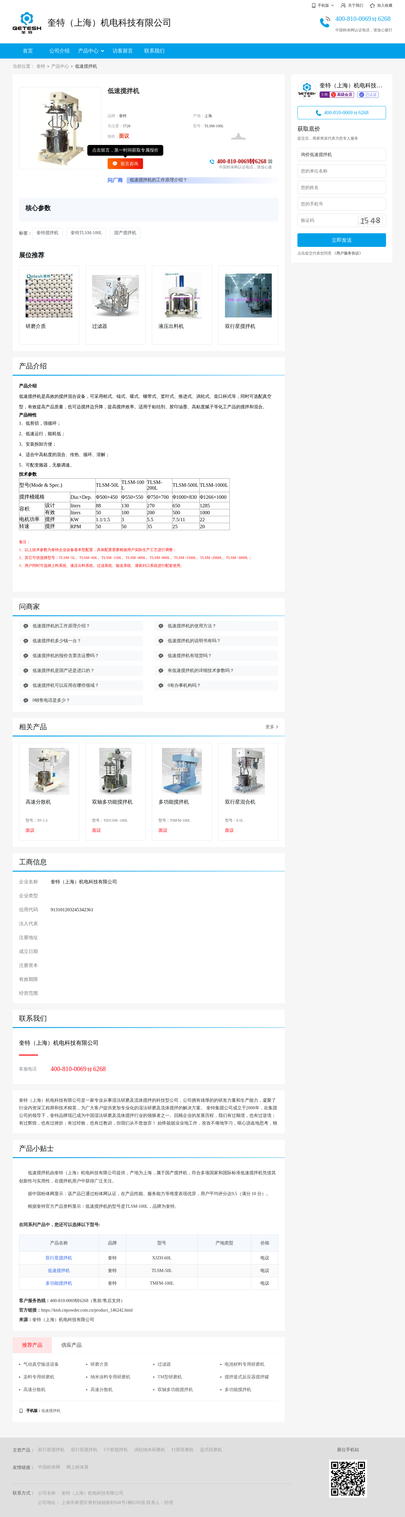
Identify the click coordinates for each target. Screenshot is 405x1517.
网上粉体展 (77, 1467)
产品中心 (91, 50)
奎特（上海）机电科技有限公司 (109, 23)
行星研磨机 (182, 1449)
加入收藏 (381, 6)
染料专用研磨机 (36, 1377)
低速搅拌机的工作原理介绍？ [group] (158, 180)
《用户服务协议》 (348, 253)
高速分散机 (38, 802)
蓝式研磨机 (211, 1449)
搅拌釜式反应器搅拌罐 (244, 1377)
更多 (271, 726)
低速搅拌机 (59, 1270)
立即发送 (342, 240)
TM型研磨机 (167, 1377)
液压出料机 (171, 326)
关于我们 (351, 5)
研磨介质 (36, 326)
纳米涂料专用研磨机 (108, 1377)
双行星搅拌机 (240, 326)
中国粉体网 (49, 1467)
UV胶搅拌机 (116, 1449)
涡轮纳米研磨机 (149, 1449)
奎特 (40, 66)
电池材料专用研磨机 (242, 1364)
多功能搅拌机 (174, 802)
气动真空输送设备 (39, 1364)
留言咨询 (125, 163)
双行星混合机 (240, 802)
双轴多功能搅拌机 (112, 802)
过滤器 (99, 326)
